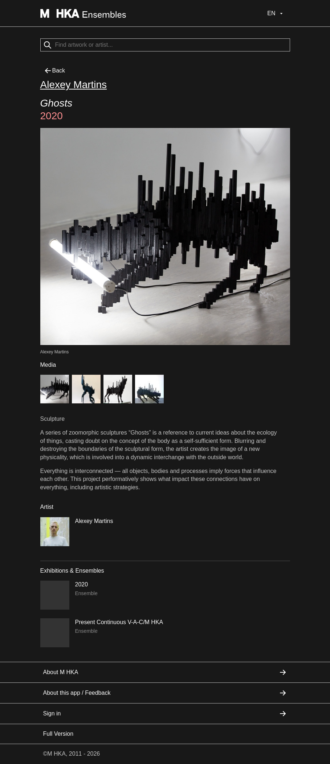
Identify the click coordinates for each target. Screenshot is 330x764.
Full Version (58, 734)
